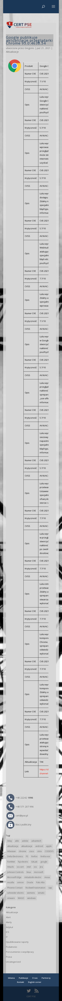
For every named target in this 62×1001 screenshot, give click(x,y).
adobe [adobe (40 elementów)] (25, 840)
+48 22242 (19, 797)
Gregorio (29, 48)
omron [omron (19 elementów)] (20, 882)
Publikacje (23, 978)
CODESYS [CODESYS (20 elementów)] (49, 851)
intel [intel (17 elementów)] (29, 866)
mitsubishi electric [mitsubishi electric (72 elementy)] (32, 877)
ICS (7, 931)
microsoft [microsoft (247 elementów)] (38, 872)
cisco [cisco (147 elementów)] (31, 851)
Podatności (11, 946)
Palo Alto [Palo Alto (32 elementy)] (40, 882)
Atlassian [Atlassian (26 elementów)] (11, 851)
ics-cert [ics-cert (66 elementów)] (20, 866)
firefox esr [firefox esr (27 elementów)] (45, 856)
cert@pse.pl (17, 815)
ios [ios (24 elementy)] (35, 866)
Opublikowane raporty (17, 941)
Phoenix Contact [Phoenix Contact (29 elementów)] (14, 887)
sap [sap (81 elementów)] (50, 887)
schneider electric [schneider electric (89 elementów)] (15, 892)
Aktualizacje (12, 51)
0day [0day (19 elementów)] (9, 840)
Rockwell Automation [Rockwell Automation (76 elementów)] (35, 887)
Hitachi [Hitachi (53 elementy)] (10, 866)
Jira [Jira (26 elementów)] (41, 866)
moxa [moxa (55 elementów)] (47, 877)
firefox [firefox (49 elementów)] (34, 856)
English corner (34, 982)
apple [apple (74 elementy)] (49, 846)
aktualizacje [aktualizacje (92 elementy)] (26, 846)
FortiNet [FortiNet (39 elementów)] (11, 861)
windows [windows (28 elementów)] (31, 898)
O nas (35, 978)
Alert (8, 917)
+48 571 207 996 (20, 806)
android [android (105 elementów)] (39, 846)
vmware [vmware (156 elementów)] (11, 898)
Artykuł (9, 927)
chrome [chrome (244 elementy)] (22, 851)
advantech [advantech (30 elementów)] (36, 840)
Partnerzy (46, 978)
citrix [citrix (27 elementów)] (39, 851)
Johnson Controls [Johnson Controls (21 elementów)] (15, 872)
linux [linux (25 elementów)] (29, 872)
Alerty (9, 922)
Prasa (9, 956)
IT (7, 936)
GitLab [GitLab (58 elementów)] (34, 861)
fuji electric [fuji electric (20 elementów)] (23, 861)
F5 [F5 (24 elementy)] (27, 856)
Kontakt (20, 982)
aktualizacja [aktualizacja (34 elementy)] (12, 846)
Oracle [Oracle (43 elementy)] (30, 882)
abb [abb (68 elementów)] (17, 840)
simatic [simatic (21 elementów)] (41, 892)
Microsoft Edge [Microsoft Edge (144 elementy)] (14, 877)
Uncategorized (13, 961)
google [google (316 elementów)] (44, 861)
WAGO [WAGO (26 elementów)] (21, 898)
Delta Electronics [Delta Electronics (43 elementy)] (15, 856)
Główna (11, 978)
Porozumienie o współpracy (20, 951)
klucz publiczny (18, 824)
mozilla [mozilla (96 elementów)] (10, 882)
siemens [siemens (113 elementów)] (31, 892)
